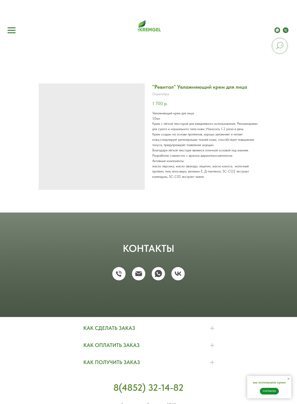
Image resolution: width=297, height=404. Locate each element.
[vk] (178, 273)
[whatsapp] (277, 32)
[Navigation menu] (12, 30)
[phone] (285, 32)
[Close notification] (288, 379)
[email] (138, 273)
